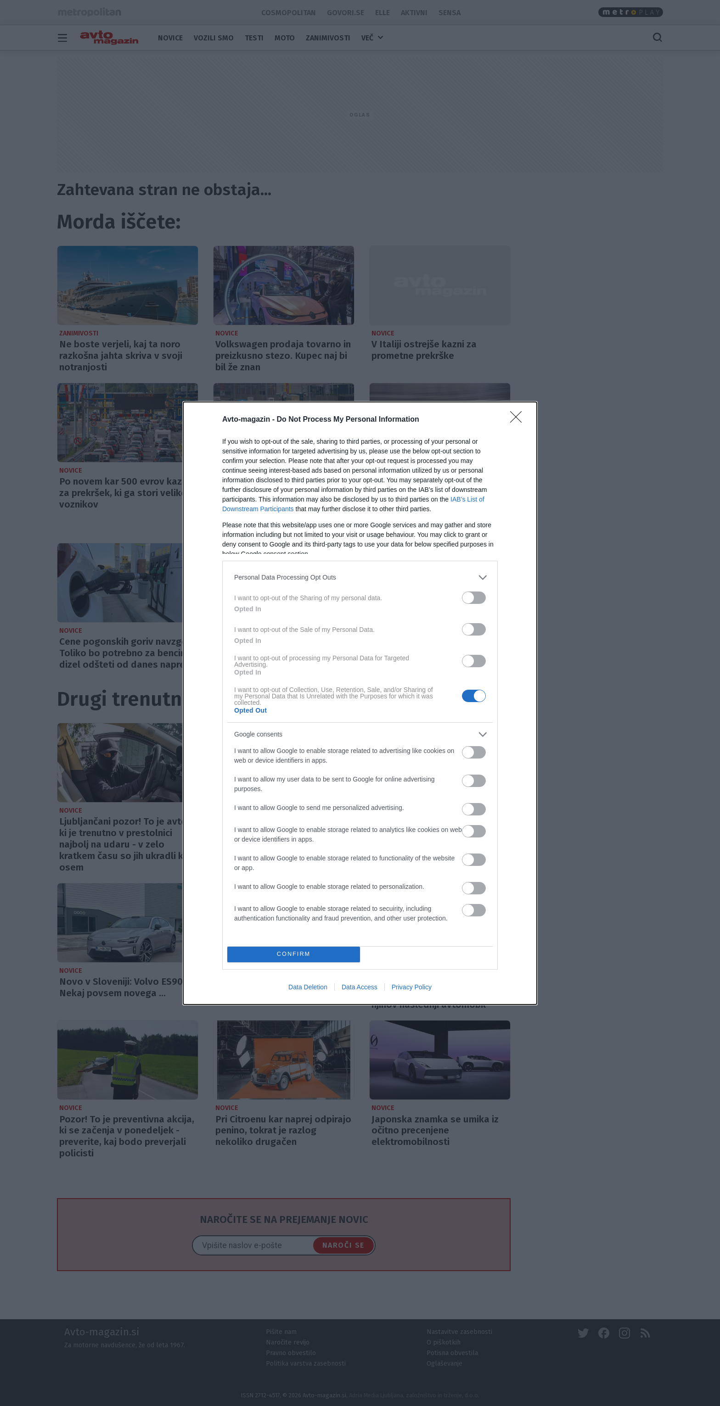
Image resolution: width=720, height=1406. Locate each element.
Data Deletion (307, 987)
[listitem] (360, 577)
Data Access (359, 987)
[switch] (474, 597)
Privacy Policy (412, 987)
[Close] (519, 420)
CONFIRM (293, 954)
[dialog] (360, 703)
